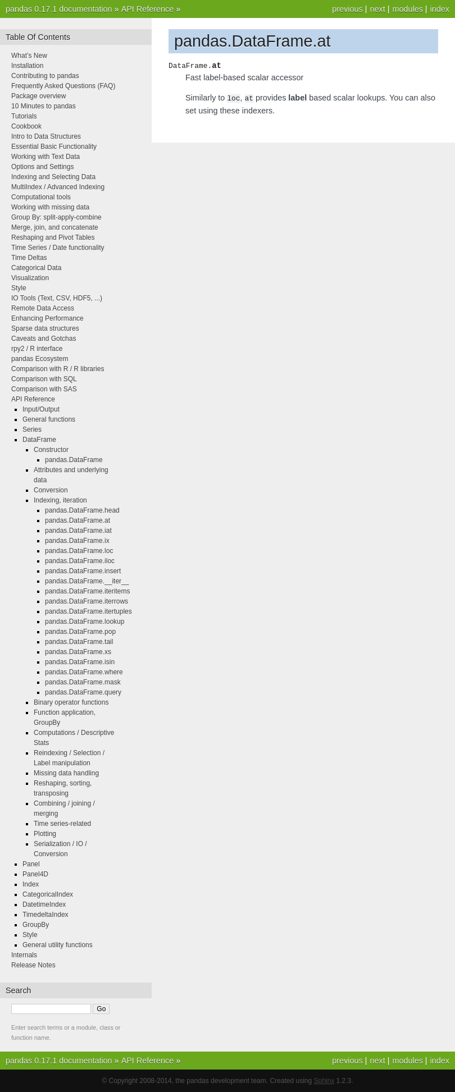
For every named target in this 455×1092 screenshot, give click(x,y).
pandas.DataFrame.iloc (80, 561)
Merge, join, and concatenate (54, 227)
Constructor (51, 450)
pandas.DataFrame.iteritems (87, 591)
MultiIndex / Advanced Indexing (57, 187)
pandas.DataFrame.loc (79, 551)
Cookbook (26, 126)
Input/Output (41, 409)
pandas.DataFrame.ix (77, 541)
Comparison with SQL (44, 379)
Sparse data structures (45, 328)
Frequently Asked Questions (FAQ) (63, 86)
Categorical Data (36, 268)
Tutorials (24, 116)
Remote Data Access (42, 308)
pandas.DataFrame (74, 460)
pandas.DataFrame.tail (79, 642)
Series (32, 429)
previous (347, 8)
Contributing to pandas (45, 76)
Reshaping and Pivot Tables (53, 237)
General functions (48, 419)
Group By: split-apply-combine (56, 217)
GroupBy (35, 925)
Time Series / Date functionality (57, 248)
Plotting (45, 834)
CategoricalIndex (47, 894)
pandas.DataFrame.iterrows (86, 601)
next (377, 8)
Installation (27, 66)
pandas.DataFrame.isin (80, 662)
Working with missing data (50, 207)
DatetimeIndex (44, 904)
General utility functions (57, 945)
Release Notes (33, 965)
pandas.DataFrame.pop (80, 632)
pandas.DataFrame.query (83, 692)
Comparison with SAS (44, 389)
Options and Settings (42, 167)
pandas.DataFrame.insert (83, 571)
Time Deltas (29, 258)
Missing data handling (66, 773)
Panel (31, 864)
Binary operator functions (71, 702)
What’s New (29, 56)
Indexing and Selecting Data (53, 177)
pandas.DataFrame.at (77, 520)
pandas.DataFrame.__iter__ (87, 581)
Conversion (51, 490)
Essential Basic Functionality (54, 146)
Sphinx (324, 1081)
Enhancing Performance (47, 318)
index (439, 8)
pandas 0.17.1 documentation (59, 8)
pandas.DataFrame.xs (78, 652)
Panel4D (35, 874)
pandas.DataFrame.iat (78, 530)
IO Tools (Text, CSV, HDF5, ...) (56, 298)
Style (18, 288)
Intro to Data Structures (46, 136)
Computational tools (41, 197)
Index (30, 884)
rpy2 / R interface (36, 349)
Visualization (30, 278)
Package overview (38, 96)
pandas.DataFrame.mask (83, 682)
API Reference (147, 8)
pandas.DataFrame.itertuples (88, 611)
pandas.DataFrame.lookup (84, 621)
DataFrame (39, 440)
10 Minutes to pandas (43, 106)
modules (407, 8)
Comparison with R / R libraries (57, 369)
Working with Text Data (45, 157)
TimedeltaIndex (45, 915)
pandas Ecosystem (39, 359)
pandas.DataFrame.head (82, 510)
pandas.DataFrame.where (84, 672)
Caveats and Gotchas (43, 338)
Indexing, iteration (60, 500)
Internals (24, 955)
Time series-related (62, 824)
